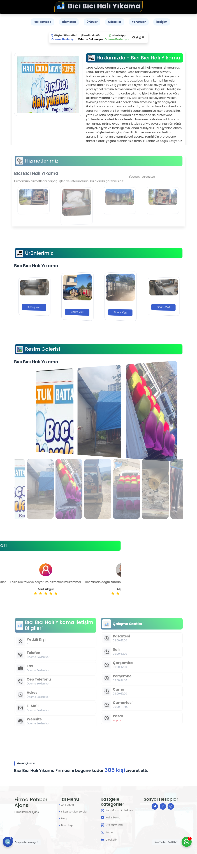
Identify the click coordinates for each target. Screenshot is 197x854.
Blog (64, 818)
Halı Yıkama (113, 817)
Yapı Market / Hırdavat (120, 810)
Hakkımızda (42, 22)
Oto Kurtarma (114, 825)
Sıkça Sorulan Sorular (74, 811)
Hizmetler (69, 22)
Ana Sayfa (67, 805)
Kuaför (110, 832)
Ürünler (92, 22)
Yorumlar (139, 22)
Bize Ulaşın (67, 825)
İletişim (161, 22)
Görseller (114, 22)
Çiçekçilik (111, 839)
